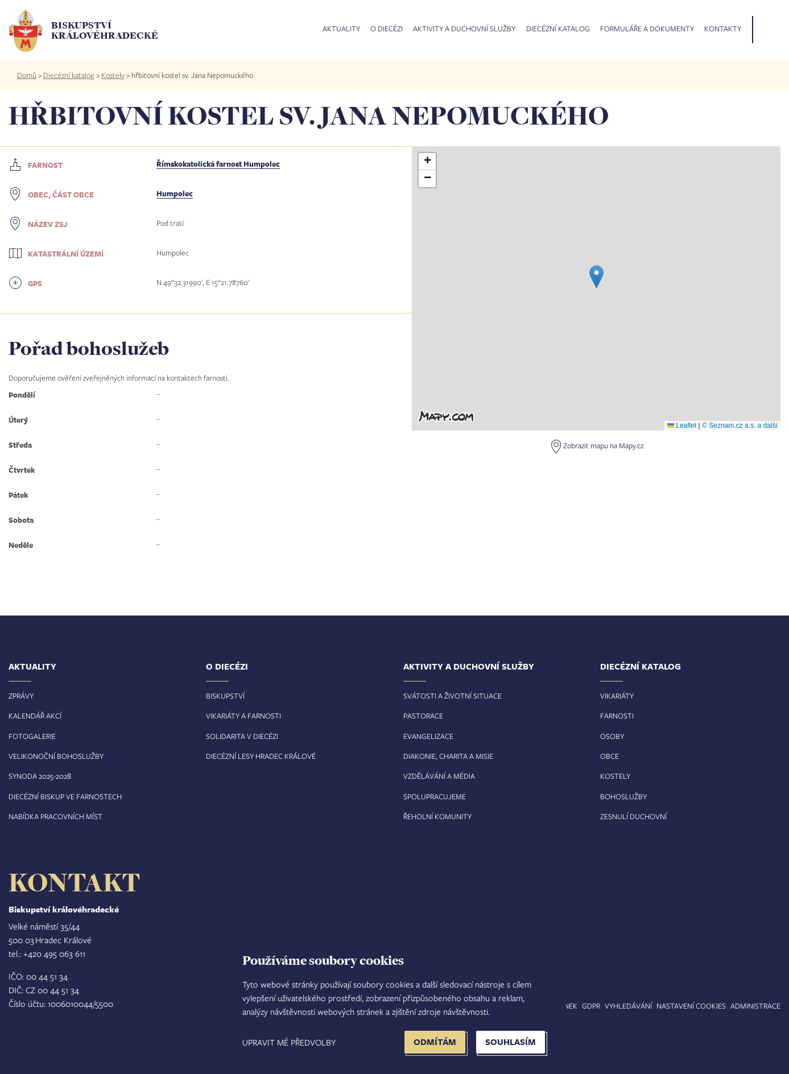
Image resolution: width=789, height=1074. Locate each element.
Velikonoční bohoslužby (56, 756)
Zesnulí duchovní (633, 816)
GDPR (591, 1006)
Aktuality (341, 29)
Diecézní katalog (558, 29)
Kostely (113, 75)
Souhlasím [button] (510, 1042)
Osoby (612, 736)
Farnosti (617, 716)
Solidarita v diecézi (242, 736)
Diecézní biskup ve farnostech (65, 796)
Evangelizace (428, 736)
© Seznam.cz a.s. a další (740, 425)
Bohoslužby (623, 796)
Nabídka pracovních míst (55, 816)
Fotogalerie (32, 736)
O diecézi (386, 29)
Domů (26, 75)
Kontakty (722, 29)
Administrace (755, 1006)
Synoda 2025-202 (38, 776)
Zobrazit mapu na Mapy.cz (603, 445)
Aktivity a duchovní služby (464, 29)
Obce (609, 756)
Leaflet (681, 425)
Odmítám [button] (435, 1042)
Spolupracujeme (434, 796)
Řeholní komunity (437, 816)
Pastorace (423, 716)
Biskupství (225, 696)
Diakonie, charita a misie (448, 756)
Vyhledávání (628, 1006)
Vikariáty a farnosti (243, 716)
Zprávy (21, 696)
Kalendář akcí (35, 716)
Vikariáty (617, 696)
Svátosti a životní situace (452, 696)
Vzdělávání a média (439, 776)
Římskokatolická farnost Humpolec (218, 164)
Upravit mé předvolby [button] (289, 1042)
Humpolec (174, 193)
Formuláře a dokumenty (647, 29)
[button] (596, 276)
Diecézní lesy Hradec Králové (261, 756)
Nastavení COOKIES (691, 1006)
